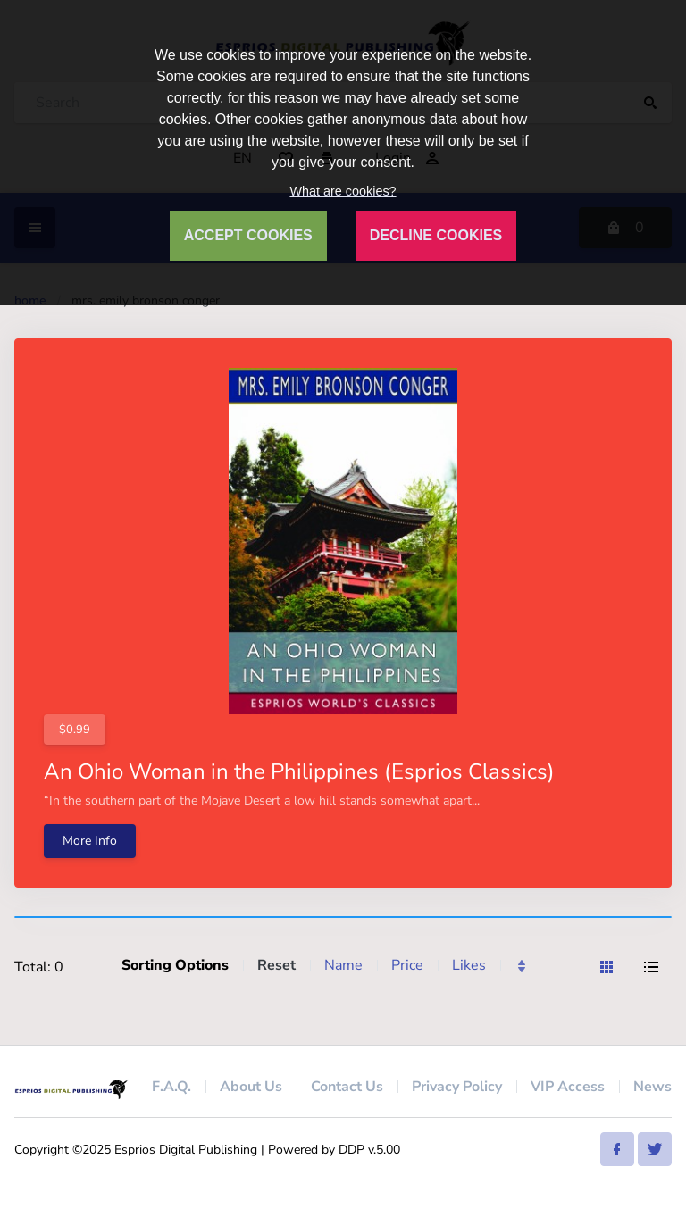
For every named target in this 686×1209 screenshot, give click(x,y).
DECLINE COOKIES (436, 235)
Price (407, 965)
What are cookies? (342, 191)
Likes (469, 965)
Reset (276, 965)
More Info (90, 840)
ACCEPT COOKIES (248, 235)
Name (343, 965)
